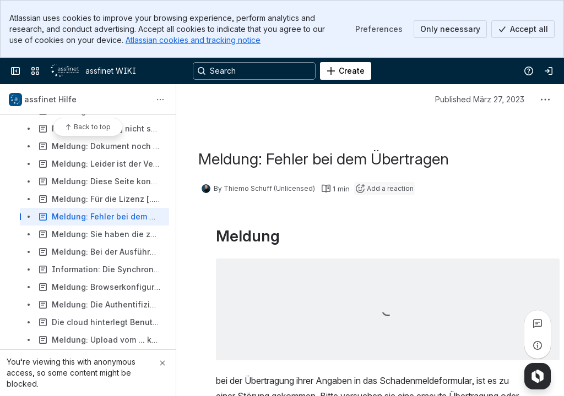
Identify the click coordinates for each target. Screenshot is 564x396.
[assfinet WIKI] (64, 71)
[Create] (345, 71)
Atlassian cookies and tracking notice (193, 40)
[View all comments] (537, 323)
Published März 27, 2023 (479, 99)
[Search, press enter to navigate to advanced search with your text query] (254, 71)
